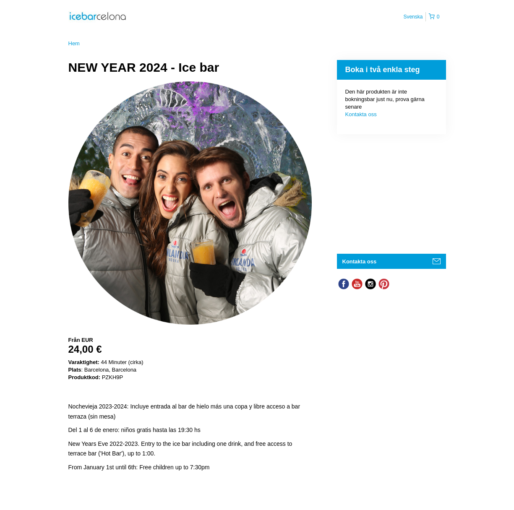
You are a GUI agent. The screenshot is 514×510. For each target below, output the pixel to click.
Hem (74, 43)
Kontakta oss (361, 114)
